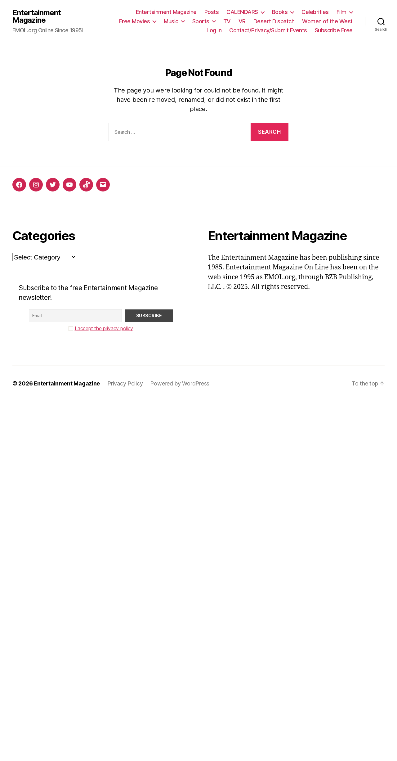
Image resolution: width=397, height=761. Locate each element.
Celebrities (315, 12)
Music (171, 21)
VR (242, 21)
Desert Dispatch (274, 21)
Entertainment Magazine (36, 16)
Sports (200, 21)
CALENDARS (242, 12)
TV (227, 21)
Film (341, 12)
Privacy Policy (125, 383)
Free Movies (134, 21)
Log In (214, 30)
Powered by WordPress (179, 383)
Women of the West (327, 21)
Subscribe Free (334, 30)
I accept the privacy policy (104, 328)
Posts (211, 12)
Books (280, 12)
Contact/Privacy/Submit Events (268, 30)
